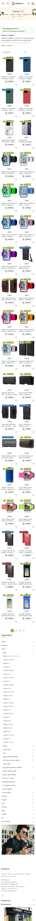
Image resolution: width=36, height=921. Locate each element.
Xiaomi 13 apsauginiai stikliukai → (14, 31)
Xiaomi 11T (7, 739)
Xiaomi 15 (6, 667)
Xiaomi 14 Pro (8, 696)
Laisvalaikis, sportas (9, 785)
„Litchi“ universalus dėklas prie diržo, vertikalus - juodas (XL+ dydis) (26, 267)
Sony (3, 803)
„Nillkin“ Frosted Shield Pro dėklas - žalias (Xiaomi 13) (8, 109)
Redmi (5, 746)
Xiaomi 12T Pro (8, 735)
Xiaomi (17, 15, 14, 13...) (11, 656)
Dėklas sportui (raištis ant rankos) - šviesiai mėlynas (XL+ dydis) (26, 204)
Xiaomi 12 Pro (8, 724)
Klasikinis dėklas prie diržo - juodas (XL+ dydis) (9, 393)
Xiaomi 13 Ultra (8, 703)
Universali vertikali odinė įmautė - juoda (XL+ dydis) (26, 362)
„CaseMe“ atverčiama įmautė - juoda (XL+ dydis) (8, 551)
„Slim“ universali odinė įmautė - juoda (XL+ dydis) (25, 393)
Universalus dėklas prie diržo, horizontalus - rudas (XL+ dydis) (26, 456)
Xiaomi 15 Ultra (8, 670)
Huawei (3, 814)
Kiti (2, 818)
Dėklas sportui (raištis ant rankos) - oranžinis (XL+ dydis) (26, 330)
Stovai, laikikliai (7, 789)
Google (3, 800)
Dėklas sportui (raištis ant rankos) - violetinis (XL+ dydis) (9, 267)
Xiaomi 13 (6, 699)
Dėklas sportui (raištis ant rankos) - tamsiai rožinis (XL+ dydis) (9, 330)
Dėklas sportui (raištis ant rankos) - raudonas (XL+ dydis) (26, 299)
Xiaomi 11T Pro (8, 742)
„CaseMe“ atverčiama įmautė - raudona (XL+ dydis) (26, 551)
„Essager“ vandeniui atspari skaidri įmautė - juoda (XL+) (26, 583)
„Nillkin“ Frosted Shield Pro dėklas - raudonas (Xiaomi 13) (26, 109)
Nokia (3, 810)
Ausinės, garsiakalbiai (9, 775)
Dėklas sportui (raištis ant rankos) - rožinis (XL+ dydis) (26, 235)
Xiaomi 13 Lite (8, 706)
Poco (4, 753)
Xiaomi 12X (7, 721)
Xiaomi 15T (7, 674)
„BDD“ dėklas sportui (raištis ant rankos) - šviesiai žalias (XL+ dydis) (26, 520)
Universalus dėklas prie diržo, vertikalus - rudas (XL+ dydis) (8, 299)
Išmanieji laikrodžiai (8, 782)
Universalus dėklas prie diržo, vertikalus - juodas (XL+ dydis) (9, 425)
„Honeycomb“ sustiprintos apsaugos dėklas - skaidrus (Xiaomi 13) (26, 141)
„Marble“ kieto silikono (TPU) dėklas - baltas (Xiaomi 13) (8, 141)
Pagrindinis (6, 635)
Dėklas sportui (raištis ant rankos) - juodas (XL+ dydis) (9, 172)
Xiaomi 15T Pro (8, 678)
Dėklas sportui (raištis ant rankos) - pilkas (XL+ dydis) (9, 362)
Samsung (4, 645)
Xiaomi (3, 649)
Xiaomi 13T (7, 710)
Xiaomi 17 (6, 663)
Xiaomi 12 (6, 717)
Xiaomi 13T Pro (8, 713)
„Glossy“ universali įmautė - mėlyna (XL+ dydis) (8, 488)
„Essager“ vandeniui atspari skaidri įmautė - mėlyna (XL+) (26, 614)
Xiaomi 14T (7, 688)
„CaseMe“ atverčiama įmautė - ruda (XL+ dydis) (9, 583)
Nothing (4, 807)
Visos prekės (5, 821)
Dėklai (4, 652)
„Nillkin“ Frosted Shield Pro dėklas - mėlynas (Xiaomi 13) (26, 77)
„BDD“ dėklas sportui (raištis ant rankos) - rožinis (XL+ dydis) (25, 488)
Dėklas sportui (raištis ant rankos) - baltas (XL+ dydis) (26, 172)
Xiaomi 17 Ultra (8, 660)
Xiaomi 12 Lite (8, 728)
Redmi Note (7, 749)
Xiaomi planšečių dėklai (10, 757)
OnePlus (4, 796)
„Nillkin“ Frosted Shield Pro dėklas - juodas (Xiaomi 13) (8, 77)
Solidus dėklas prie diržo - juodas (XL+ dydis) (9, 456)
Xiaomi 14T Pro (8, 692)
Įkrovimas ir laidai (8, 778)
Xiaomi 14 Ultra (8, 685)
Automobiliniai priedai (9, 771)
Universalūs (7, 764)
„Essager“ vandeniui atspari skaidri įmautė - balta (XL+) (8, 614)
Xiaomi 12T (7, 731)
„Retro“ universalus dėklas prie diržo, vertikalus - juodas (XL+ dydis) (26, 425)
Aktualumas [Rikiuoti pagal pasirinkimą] (15, 52)
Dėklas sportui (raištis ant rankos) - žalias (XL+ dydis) (9, 204)
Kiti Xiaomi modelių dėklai (11, 760)
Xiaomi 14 (6, 681)
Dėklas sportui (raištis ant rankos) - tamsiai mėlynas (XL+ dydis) (9, 235)
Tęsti (23, 630)
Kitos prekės (6, 792)
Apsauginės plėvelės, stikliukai (12, 767)
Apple (3, 642)
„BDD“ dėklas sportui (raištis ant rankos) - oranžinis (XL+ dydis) (8, 520)
